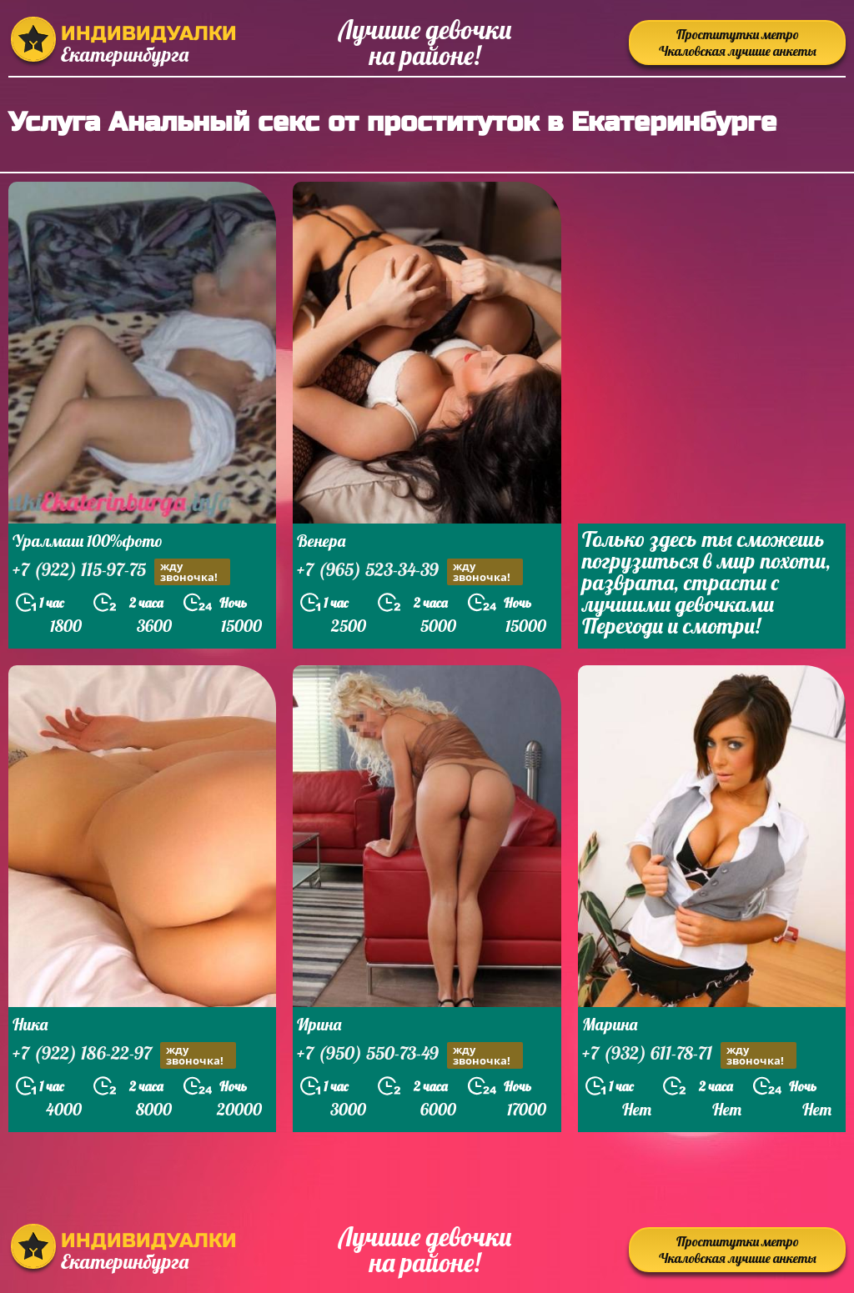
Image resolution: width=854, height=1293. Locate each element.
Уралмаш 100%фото (88, 540)
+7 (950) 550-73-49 (410, 1055)
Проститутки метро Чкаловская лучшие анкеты (737, 42)
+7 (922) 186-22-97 (124, 1055)
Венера (321, 540)
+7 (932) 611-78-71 (689, 1055)
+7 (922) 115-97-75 (121, 571)
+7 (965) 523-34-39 (410, 571)
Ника (30, 1024)
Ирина (319, 1024)
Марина (609, 1024)
